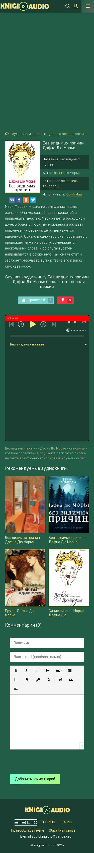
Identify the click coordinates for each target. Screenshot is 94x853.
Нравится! (37, 300)
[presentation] (48, 759)
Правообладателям (27, 830)
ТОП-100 (48, 822)
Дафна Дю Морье (67, 173)
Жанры (66, 822)
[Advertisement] (47, 62)
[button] (16, 670)
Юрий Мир (74, 194)
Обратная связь (62, 830)
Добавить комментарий (35, 779)
